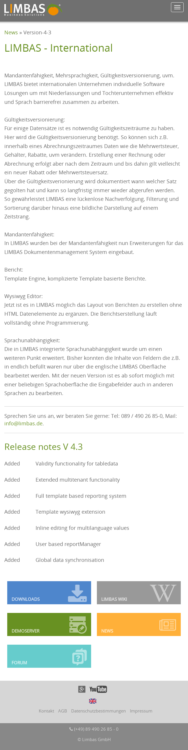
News (11, 32)
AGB (62, 711)
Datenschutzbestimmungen (98, 711)
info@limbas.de (23, 423)
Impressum (141, 711)
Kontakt (46, 711)
